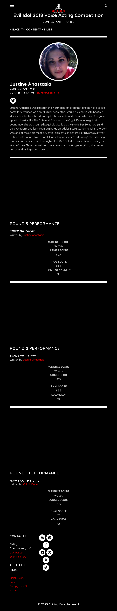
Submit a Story (18, 556)
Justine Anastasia (33, 235)
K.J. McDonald (31, 484)
